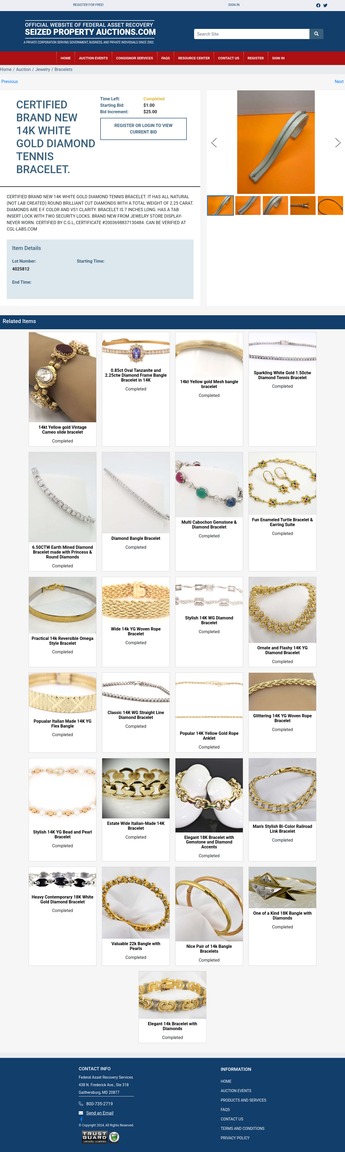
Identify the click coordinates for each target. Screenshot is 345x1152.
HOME (66, 58)
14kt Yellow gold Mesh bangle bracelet (209, 384)
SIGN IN (278, 58)
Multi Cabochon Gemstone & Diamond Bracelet (209, 525)
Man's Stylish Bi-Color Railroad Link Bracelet (282, 829)
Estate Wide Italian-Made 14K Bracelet (136, 826)
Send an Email (99, 1113)
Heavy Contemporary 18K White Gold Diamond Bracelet (63, 899)
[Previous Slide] (214, 142)
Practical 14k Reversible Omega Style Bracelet (62, 641)
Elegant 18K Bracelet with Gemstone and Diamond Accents (209, 842)
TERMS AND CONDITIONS (242, 1128)
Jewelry (42, 69)
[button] (220, 205)
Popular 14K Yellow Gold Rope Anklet (209, 736)
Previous (9, 81)
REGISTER (256, 58)
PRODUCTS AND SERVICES (243, 1100)
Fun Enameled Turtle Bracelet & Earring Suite (282, 522)
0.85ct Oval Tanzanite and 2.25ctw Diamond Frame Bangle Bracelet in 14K (136, 375)
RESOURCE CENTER (194, 58)
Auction (23, 69)
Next (339, 81)
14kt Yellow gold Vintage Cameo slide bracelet (63, 430)
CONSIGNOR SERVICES (134, 58)
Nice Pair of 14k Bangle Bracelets (209, 949)
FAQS (225, 1110)
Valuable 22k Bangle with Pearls (135, 946)
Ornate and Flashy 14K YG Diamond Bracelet (282, 650)
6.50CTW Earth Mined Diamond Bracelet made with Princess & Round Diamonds (62, 552)
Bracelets (63, 69)
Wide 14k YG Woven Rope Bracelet (136, 631)
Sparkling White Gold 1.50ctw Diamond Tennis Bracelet (282, 375)
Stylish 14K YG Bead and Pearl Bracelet (62, 834)
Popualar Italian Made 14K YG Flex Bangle (62, 724)
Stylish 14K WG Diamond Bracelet (209, 620)
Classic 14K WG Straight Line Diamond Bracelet (136, 715)
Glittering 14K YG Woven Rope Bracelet (282, 718)
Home (6, 69)
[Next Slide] (338, 142)
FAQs (165, 58)
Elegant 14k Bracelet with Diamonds (172, 1026)
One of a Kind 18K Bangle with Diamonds (282, 916)
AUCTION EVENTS (93, 58)
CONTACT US (228, 58)
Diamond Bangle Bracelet (135, 538)
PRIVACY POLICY (235, 1138)
